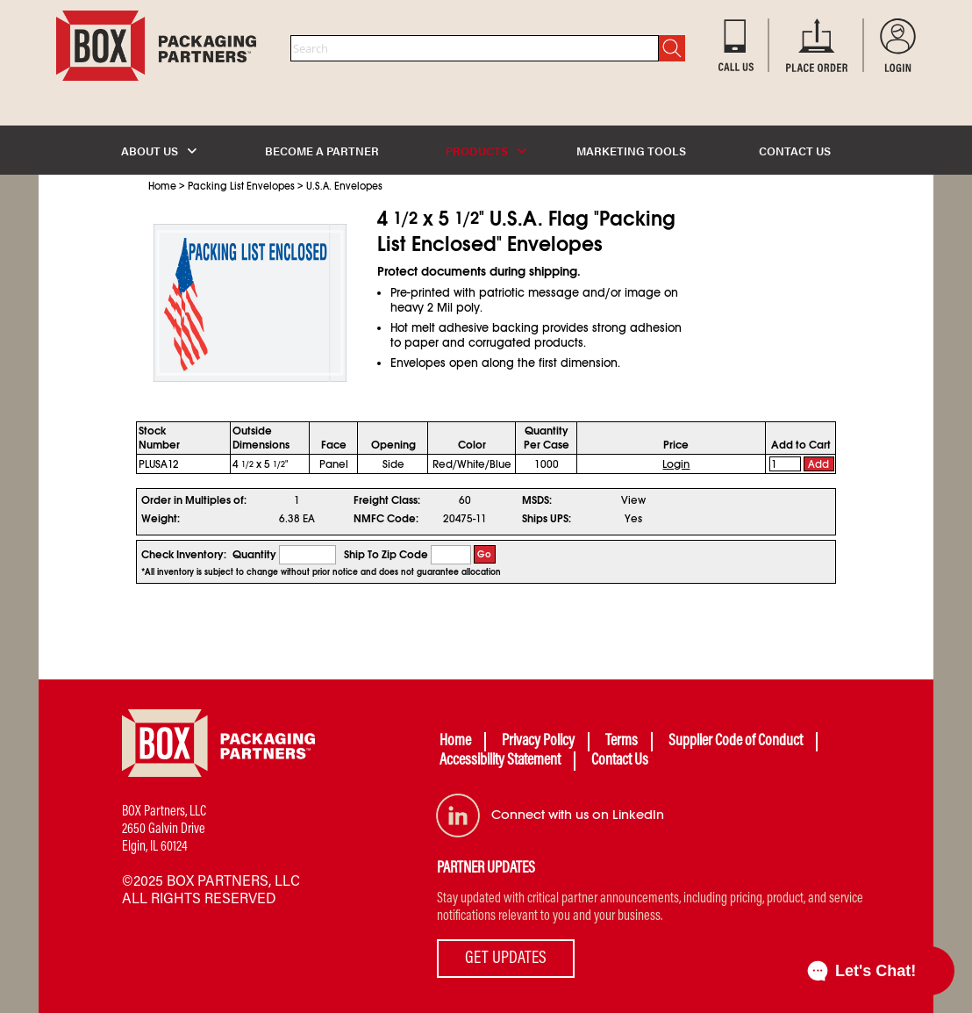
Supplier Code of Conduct (735, 742)
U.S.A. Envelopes (344, 186)
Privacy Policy (538, 742)
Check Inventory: (183, 555)
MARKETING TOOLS (631, 150)
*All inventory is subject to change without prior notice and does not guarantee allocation (321, 572)
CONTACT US (795, 150)
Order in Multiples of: (194, 500)
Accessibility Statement (500, 761)
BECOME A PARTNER (322, 150)
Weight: (160, 519)
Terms (621, 742)
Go (484, 554)
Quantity (254, 555)
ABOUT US (159, 150)
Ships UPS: (546, 519)
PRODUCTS (486, 150)
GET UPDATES (506, 958)
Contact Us (619, 761)
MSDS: (537, 500)
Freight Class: (387, 500)
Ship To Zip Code (386, 555)
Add (818, 464)
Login (676, 464)
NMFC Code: (386, 519)
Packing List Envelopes (241, 186)
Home (162, 186)
